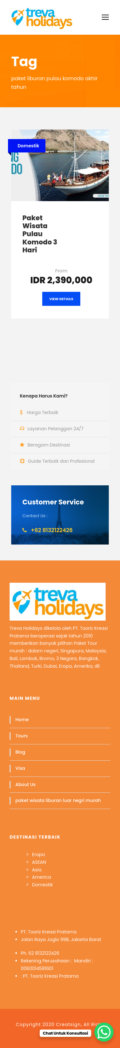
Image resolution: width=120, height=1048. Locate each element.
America (41, 877)
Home (22, 719)
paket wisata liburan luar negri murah (58, 800)
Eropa (38, 854)
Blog (20, 752)
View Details (61, 298)
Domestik (42, 885)
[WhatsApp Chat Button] (104, 1032)
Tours (21, 736)
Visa (20, 768)
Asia (37, 870)
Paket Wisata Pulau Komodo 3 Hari (39, 234)
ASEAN (39, 862)
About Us (25, 784)
